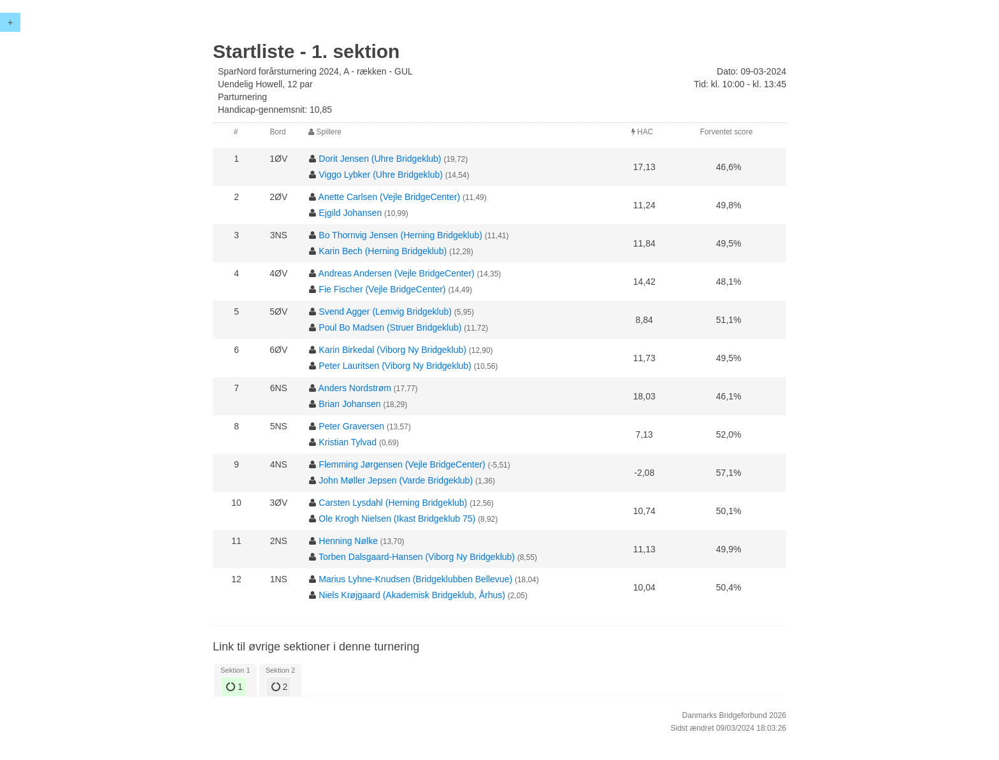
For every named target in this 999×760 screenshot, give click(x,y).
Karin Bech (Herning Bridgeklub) (383, 251)
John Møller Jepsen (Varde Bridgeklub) (396, 480)
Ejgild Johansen (350, 213)
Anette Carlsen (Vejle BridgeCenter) (390, 197)
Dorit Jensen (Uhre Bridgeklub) (380, 159)
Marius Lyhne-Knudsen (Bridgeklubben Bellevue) (415, 579)
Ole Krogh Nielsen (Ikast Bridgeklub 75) (397, 518)
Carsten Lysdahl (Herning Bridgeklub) (393, 503)
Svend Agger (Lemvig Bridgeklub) (385, 311)
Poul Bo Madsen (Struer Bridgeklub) (390, 327)
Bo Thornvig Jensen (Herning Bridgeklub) (400, 235)
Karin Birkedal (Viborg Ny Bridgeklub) (392, 350)
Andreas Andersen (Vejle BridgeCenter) (397, 273)
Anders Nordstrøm (355, 388)
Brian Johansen (349, 404)
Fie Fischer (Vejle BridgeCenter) (382, 289)
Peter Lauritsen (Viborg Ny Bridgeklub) (395, 366)
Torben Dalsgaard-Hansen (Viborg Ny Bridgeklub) (417, 557)
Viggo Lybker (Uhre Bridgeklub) (381, 174)
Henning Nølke (348, 541)
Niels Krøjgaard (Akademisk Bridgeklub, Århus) (412, 595)
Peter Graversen (351, 426)
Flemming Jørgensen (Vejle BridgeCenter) (402, 464)
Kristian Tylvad (348, 442)
